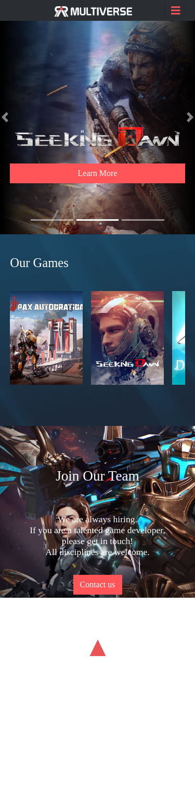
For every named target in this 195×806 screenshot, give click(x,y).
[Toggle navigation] (175, 10)
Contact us (97, 584)
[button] (5, 117)
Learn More (98, 173)
